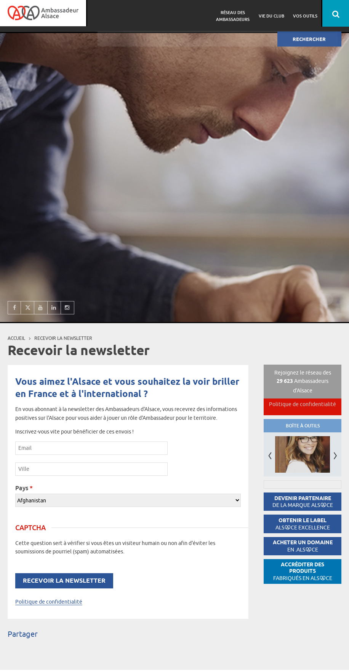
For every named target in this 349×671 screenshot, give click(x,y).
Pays (24, 488)
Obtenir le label (302, 524)
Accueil (16, 338)
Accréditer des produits (302, 571)
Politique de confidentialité (48, 602)
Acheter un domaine (303, 546)
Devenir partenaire (302, 501)
